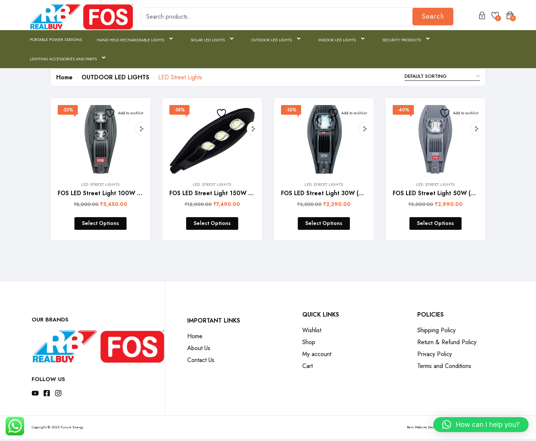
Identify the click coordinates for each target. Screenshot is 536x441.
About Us (198, 350)
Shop (308, 344)
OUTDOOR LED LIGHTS (277, 39)
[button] (481, 424)
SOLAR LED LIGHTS (213, 39)
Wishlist (311, 332)
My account (316, 356)
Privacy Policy (434, 356)
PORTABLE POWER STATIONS (56, 39)
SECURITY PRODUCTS (407, 39)
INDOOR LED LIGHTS (342, 39)
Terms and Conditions (444, 368)
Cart (307, 368)
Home (64, 77)
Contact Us (200, 362)
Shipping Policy (436, 332)
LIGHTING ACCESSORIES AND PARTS (69, 58)
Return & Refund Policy (446, 344)
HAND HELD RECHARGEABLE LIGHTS (136, 39)
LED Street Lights (100, 184)
